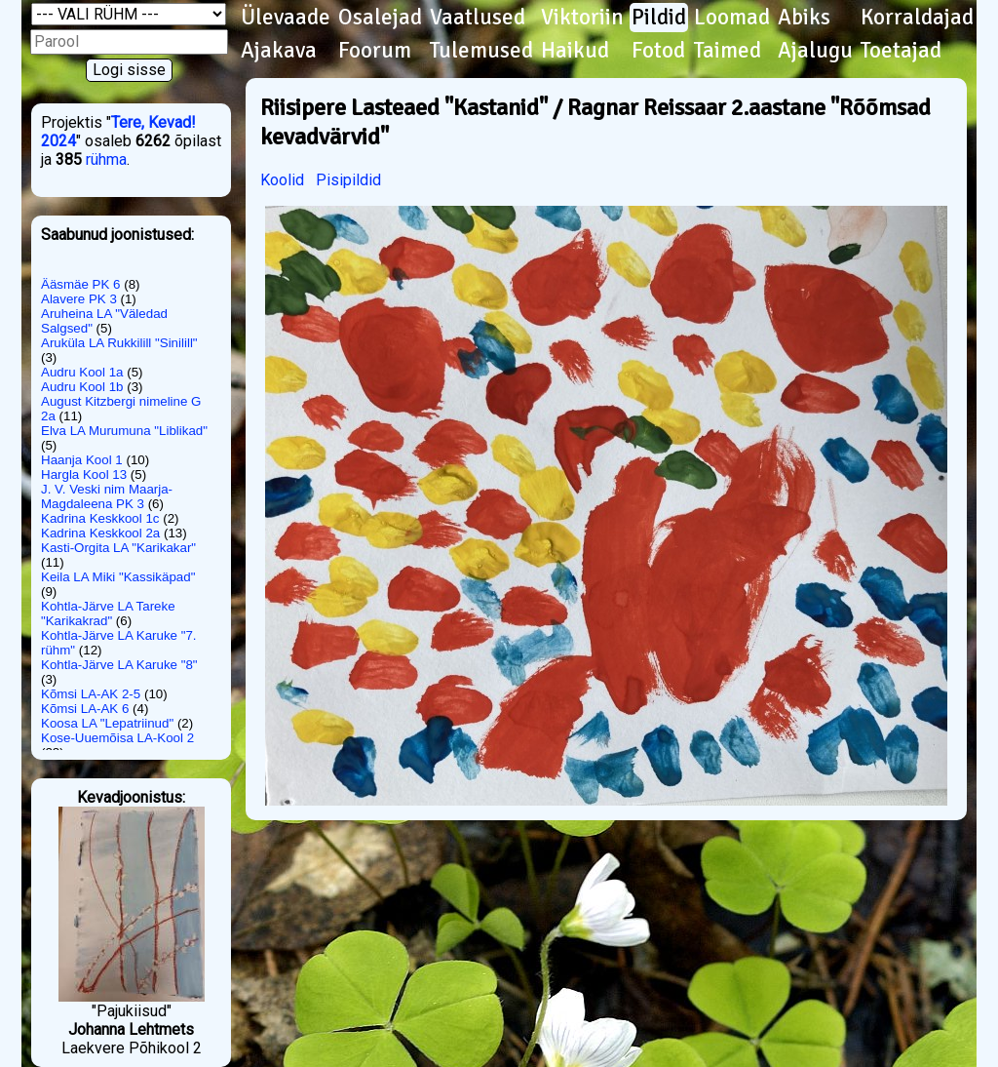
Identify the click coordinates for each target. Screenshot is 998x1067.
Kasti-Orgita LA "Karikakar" (118, 547)
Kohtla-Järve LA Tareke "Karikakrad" (108, 613)
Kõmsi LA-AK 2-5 (90, 694)
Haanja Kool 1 (82, 460)
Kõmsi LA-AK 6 (85, 708)
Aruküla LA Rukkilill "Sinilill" (119, 343)
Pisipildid (348, 180)
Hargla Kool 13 (84, 474)
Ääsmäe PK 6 (81, 284)
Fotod (658, 50)
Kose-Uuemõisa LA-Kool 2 (117, 738)
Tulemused (481, 50)
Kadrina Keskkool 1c (100, 518)
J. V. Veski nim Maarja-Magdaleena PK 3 (107, 496)
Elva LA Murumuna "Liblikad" (124, 430)
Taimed (727, 50)
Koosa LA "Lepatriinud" (107, 723)
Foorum (374, 50)
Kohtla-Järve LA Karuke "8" (119, 664)
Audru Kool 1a (82, 372)
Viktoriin (582, 17)
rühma (106, 159)
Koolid (282, 180)
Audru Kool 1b (82, 386)
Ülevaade (285, 17)
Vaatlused (477, 17)
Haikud (575, 50)
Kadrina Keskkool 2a (100, 533)
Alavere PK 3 (79, 299)
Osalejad (380, 17)
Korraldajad (917, 17)
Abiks (804, 17)
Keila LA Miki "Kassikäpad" (118, 577)
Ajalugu (815, 50)
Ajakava (279, 50)
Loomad (732, 17)
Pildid (659, 17)
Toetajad (901, 50)
